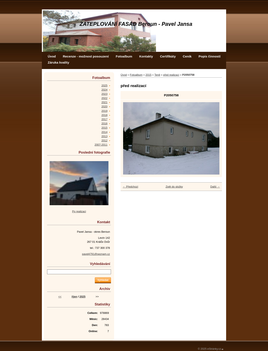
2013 (104, 136)
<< (59, 296)
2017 (104, 119)
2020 (104, 106)
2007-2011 (101, 144)
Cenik (187, 56)
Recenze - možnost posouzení (86, 56)
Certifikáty (168, 56)
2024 (104, 89)
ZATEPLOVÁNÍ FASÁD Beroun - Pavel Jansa (136, 24)
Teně (157, 74)
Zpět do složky (174, 186)
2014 (104, 132)
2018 (104, 115)
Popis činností (209, 56)
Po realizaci (79, 211)
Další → (215, 186)
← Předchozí (130, 186)
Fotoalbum (124, 56)
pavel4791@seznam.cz (96, 254)
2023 (104, 93)
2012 (104, 140)
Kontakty (146, 56)
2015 (148, 74)
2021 (104, 102)
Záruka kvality (58, 62)
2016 (104, 123)
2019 (104, 110)
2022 (104, 98)
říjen (74, 296)
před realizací (171, 74)
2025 (104, 85)
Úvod (52, 56)
